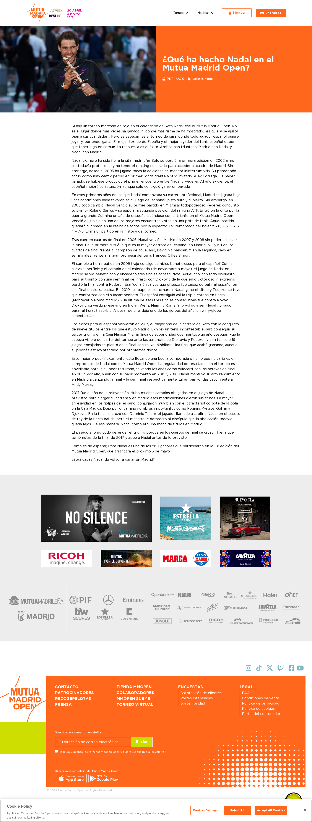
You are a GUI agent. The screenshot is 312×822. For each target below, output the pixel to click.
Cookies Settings (205, 810)
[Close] (305, 810)
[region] (156, 810)
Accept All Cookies (271, 810)
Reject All (237, 810)
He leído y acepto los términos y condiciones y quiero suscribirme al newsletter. (112, 751)
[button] (181, 13)
